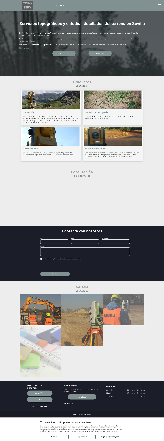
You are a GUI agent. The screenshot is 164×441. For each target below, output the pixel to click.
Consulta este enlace (77, 432)
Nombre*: (44, 238)
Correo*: (74, 238)
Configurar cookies (82, 437)
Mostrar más (24, 48)
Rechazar (54, 437)
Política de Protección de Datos (69, 259)
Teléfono (105, 238)
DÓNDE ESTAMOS (82, 176)
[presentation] (56, 266)
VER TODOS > (82, 86)
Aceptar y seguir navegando (110, 437)
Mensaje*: (44, 246)
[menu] (159, 5)
